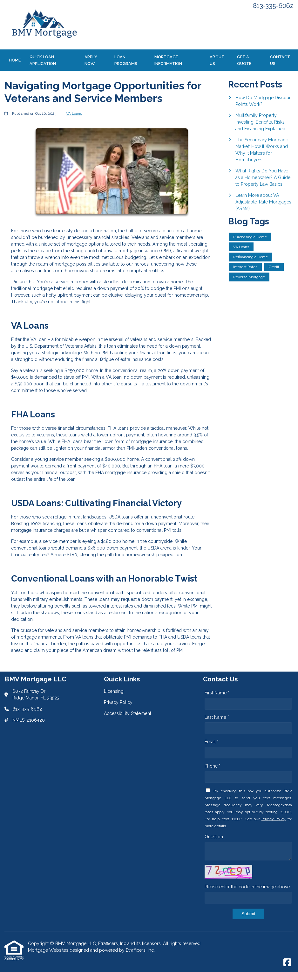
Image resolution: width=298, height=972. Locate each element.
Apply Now (91, 60)
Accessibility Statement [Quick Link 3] (127, 713)
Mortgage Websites (49, 950)
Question (214, 836)
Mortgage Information (168, 60)
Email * (212, 741)
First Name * (217, 692)
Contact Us (280, 60)
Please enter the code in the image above (247, 886)
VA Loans (74, 113)
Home (15, 60)
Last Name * (217, 717)
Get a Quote (244, 60)
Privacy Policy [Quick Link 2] (118, 702)
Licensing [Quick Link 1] (114, 691)
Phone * (212, 766)
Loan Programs (125, 60)
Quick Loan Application (43, 60)
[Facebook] (287, 963)
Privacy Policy (273, 819)
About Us (217, 60)
